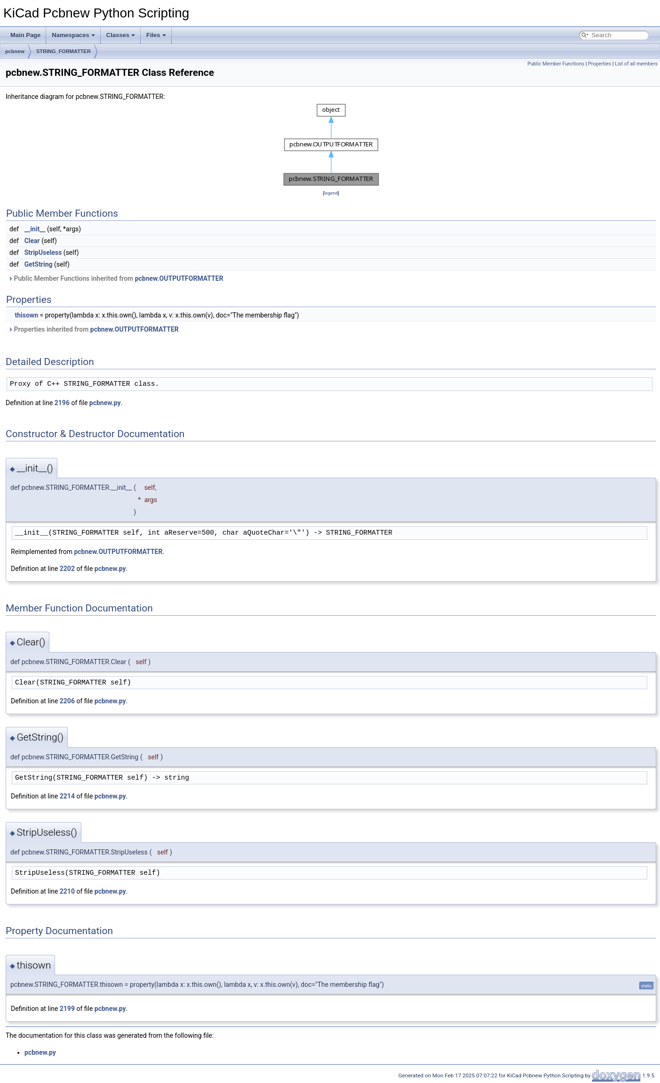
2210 (67, 891)
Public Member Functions (555, 64)
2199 (67, 1008)
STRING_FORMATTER (63, 51)
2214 (67, 796)
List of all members (636, 64)
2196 (62, 403)
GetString (38, 264)
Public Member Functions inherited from (115, 278)
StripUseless (43, 252)
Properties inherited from (93, 329)
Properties (599, 64)
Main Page (25, 35)
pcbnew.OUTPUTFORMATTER (179, 278)
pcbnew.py (105, 403)
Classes (120, 35)
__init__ (35, 229)
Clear (32, 240)
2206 (67, 701)
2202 (67, 568)
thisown (26, 315)
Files (156, 35)
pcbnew (14, 51)
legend (331, 192)
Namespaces (73, 35)
